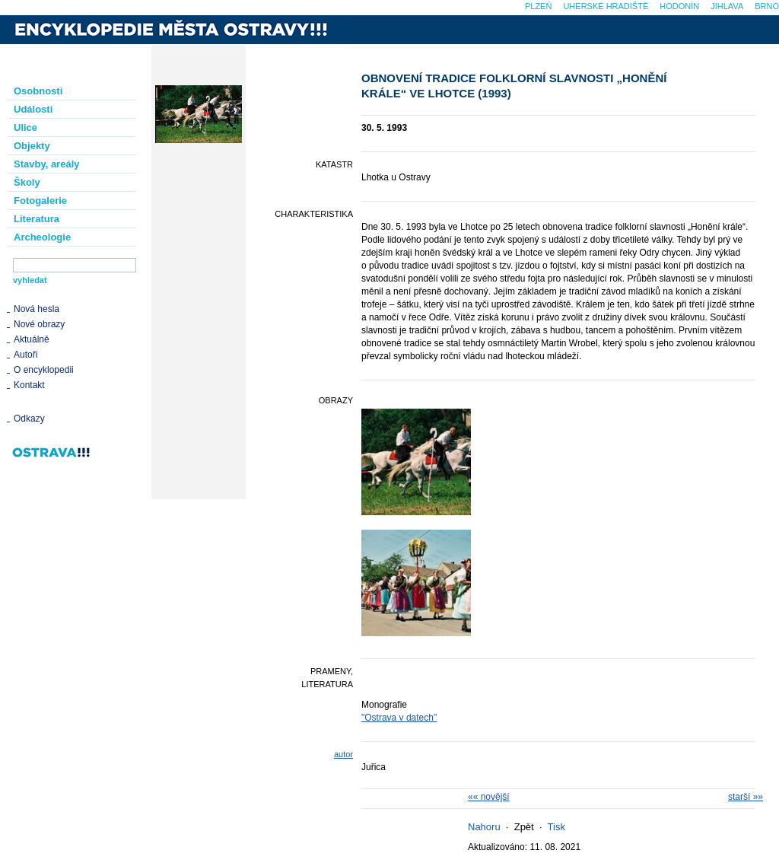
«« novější (489, 796)
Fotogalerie (40, 200)
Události (33, 109)
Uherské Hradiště (605, 6)
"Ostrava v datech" (399, 717)
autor (343, 754)
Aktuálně (31, 339)
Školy (27, 182)
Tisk (556, 827)
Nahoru (484, 827)
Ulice (25, 127)
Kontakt (29, 385)
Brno (767, 6)
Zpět (524, 827)
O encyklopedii (44, 370)
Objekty (32, 145)
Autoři (25, 354)
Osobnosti (38, 91)
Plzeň (538, 6)
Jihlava (727, 6)
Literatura (36, 218)
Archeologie (42, 237)
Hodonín (679, 6)
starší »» (745, 796)
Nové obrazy (39, 324)
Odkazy (29, 418)
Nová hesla (36, 309)
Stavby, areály (46, 164)
